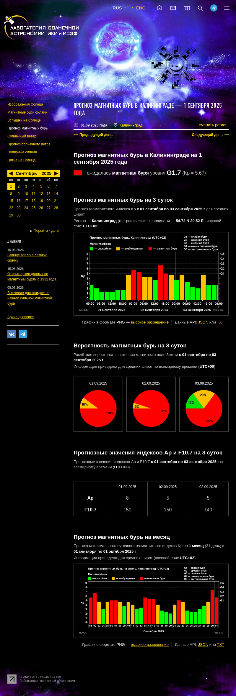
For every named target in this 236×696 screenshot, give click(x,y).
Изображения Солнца (25, 104)
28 (56, 208)
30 (18, 215)
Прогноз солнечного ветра (29, 144)
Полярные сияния (22, 152)
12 (41, 194)
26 (41, 208)
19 (41, 201)
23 (18, 208)
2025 (46, 173)
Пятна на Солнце (21, 160)
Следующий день (207, 135)
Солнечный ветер (21, 136)
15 (11, 201)
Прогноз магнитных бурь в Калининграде (124, 105)
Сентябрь (26, 173)
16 (18, 201)
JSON (203, 322)
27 (49, 208)
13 (49, 194)
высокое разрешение (150, 322)
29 (11, 215)
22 (11, 208)
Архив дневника (20, 317)
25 (33, 208)
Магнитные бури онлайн (27, 112)
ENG (141, 8)
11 (33, 194)
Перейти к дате (46, 231)
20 (49, 201)
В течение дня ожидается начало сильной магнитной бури (29, 298)
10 (26, 194)
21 (56, 201)
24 (26, 208)
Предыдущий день (96, 135)
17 (26, 201)
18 (33, 201)
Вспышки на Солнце (24, 120)
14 (56, 194)
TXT (220, 322)
